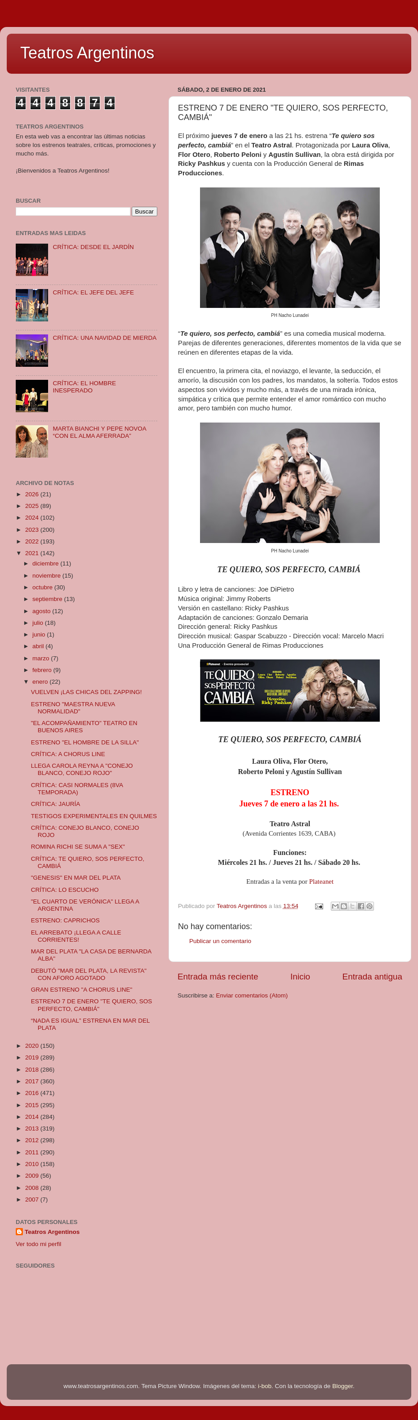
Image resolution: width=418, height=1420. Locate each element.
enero (40, 681)
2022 (32, 541)
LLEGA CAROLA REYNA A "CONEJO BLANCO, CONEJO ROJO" (82, 769)
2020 (32, 1045)
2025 (32, 506)
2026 (32, 494)
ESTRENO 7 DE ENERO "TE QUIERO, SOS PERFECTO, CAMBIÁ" (91, 1005)
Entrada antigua (372, 976)
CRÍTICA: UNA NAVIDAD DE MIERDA (104, 337)
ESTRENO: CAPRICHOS (65, 920)
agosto (42, 611)
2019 (32, 1057)
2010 (32, 1164)
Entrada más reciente (218, 976)
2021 (32, 553)
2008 (32, 1187)
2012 (32, 1140)
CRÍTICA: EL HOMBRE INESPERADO (84, 387)
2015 (32, 1105)
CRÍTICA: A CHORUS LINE (68, 754)
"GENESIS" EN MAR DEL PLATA (76, 877)
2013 (32, 1128)
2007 (32, 1199)
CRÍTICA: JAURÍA (55, 804)
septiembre (48, 599)
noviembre (47, 575)
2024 (32, 517)
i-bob (264, 1386)
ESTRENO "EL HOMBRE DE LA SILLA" (85, 742)
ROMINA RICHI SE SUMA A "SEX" (78, 846)
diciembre (46, 563)
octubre (43, 587)
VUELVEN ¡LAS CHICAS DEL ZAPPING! (86, 692)
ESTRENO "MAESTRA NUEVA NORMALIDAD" (73, 708)
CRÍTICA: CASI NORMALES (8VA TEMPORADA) (77, 789)
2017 (32, 1081)
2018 (32, 1069)
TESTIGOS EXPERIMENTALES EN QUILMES (94, 816)
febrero (42, 670)
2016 (32, 1093)
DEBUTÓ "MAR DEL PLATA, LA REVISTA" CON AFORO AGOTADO (89, 974)
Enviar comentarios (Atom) (252, 995)
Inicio (300, 976)
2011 (32, 1152)
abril (38, 646)
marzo (41, 658)
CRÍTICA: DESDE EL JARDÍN (93, 247)
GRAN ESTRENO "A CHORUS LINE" (82, 989)
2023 (32, 529)
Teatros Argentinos (87, 53)
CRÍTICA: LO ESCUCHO (65, 889)
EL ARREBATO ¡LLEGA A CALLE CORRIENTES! (76, 936)
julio (38, 622)
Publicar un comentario (220, 941)
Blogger (342, 1386)
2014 (32, 1116)
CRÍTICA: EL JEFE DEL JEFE (93, 292)
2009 (32, 1175)
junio (39, 634)
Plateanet (321, 881)
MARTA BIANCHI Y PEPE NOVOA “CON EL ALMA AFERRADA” (99, 432)
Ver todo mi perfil (38, 1244)
